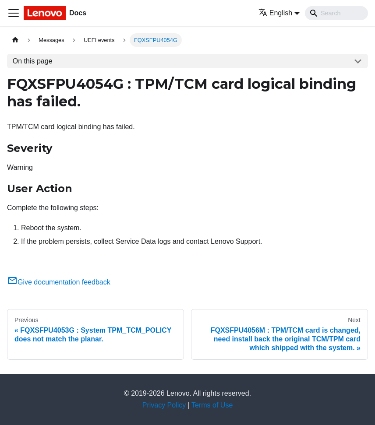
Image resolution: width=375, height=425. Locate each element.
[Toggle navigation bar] (13, 13)
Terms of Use (212, 405)
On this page (33, 61)
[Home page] (15, 40)
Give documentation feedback (58, 282)
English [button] (275, 13)
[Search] (336, 13)
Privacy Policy (164, 405)
